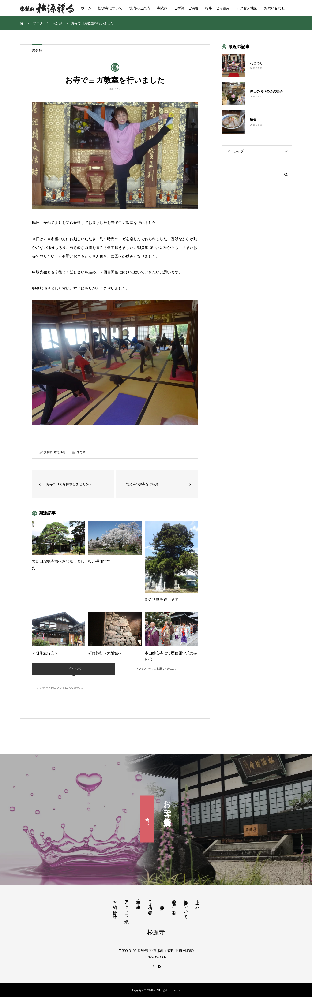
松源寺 (156, 932)
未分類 (37, 50)
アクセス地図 (246, 8)
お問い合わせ (274, 8)
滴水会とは (147, 819)
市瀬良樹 (59, 452)
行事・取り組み (217, 8)
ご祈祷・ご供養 (186, 8)
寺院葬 (162, 8)
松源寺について (110, 8)
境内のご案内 (139, 8)
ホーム (86, 8)
